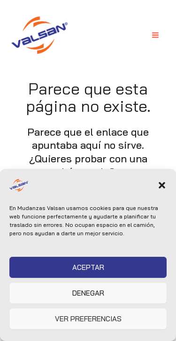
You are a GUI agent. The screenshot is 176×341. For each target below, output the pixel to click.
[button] (162, 185)
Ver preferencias (88, 318)
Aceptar (88, 267)
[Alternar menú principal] (155, 35)
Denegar (88, 293)
